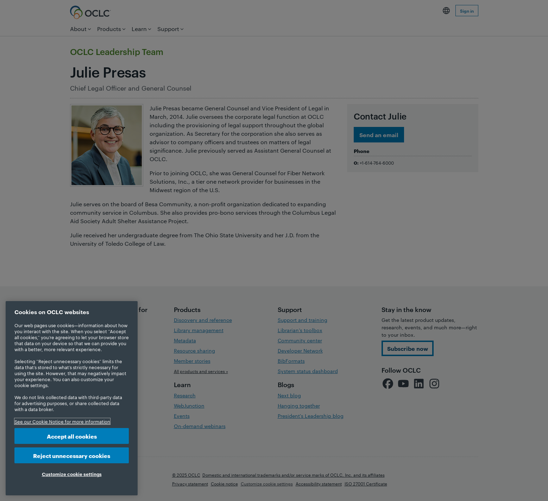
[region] (72, 398)
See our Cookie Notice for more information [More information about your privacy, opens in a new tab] (62, 421)
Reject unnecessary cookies (71, 455)
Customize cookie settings (72, 474)
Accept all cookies (72, 436)
